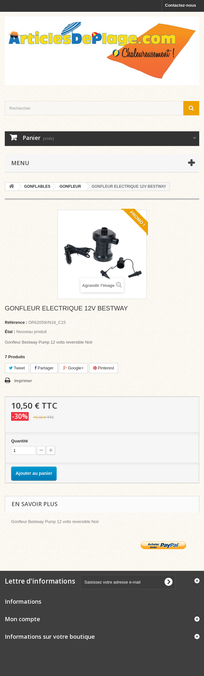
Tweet (17, 368)
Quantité (19, 441)
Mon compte (22, 619)
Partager (43, 368)
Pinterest (103, 368)
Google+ (73, 368)
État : (10, 331)
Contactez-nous (180, 5)
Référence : (16, 322)
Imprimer (23, 380)
